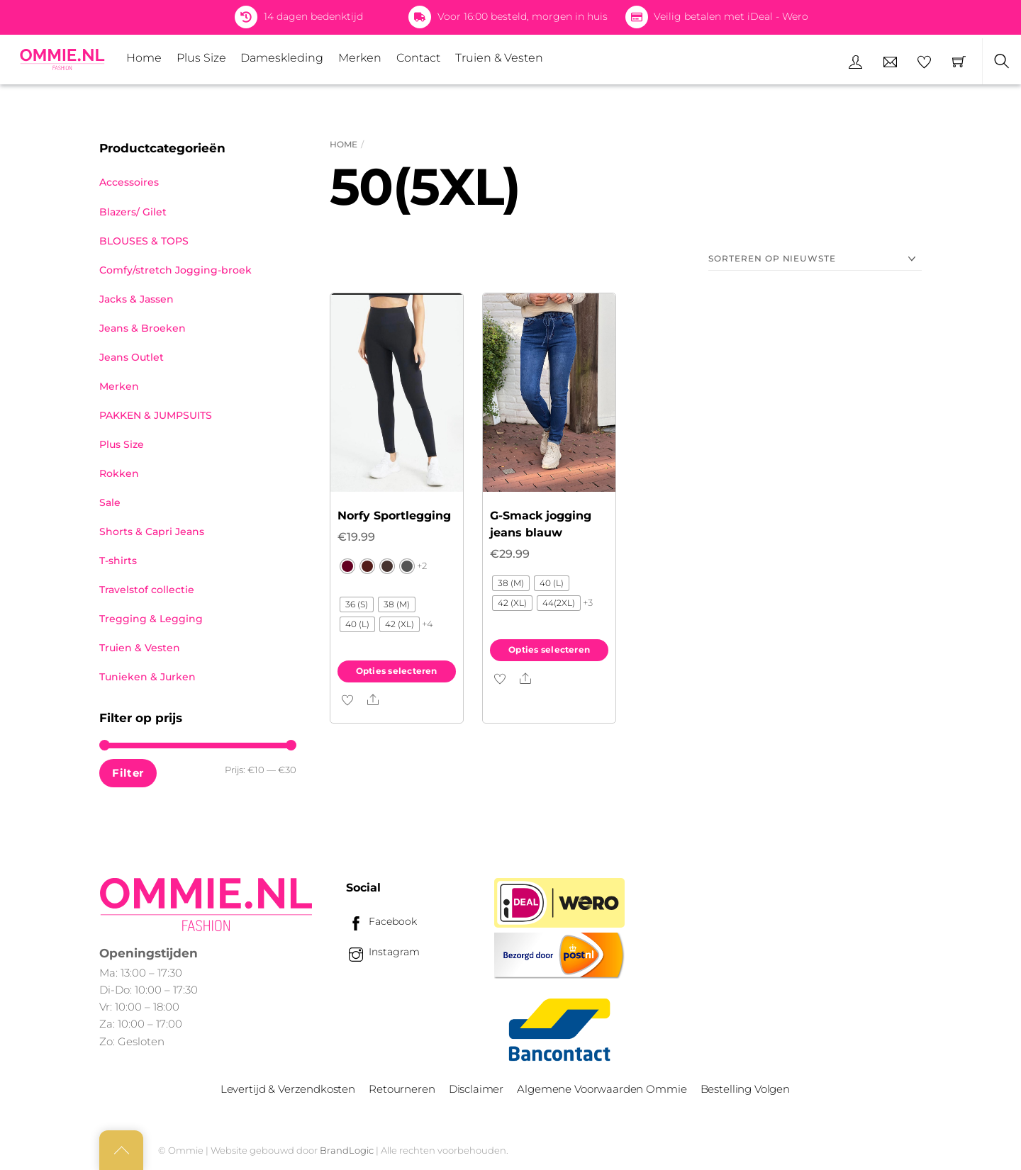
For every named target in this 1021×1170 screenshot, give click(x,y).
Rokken (119, 473)
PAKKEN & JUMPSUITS (155, 415)
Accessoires (129, 182)
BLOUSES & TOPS (144, 241)
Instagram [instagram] (383, 951)
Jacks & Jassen (136, 299)
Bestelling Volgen (745, 1089)
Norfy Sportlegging (394, 515)
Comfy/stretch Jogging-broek (175, 270)
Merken (359, 57)
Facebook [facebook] (381, 921)
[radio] (347, 566)
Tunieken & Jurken (147, 676)
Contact (418, 57)
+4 (427, 623)
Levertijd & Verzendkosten (288, 1089)
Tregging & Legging (151, 618)
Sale (110, 502)
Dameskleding (281, 57)
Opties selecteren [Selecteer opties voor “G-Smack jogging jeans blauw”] (549, 649)
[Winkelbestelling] (815, 259)
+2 (422, 565)
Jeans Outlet (131, 357)
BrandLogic (347, 1150)
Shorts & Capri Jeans (151, 531)
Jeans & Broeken (142, 328)
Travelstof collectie (146, 589)
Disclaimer (476, 1089)
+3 (588, 602)
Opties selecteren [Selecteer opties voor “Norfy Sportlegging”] (396, 670)
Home (144, 57)
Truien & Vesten (499, 57)
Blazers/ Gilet (133, 212)
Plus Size (201, 57)
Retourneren (402, 1089)
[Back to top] (121, 1150)
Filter (127, 773)
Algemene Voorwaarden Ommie (601, 1089)
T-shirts (118, 560)
